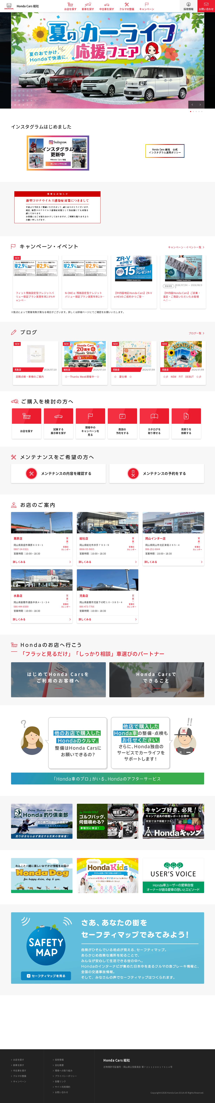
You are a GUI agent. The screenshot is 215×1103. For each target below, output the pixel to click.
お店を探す (73, 9)
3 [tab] (196, 111)
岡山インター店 (156, 567)
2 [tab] (193, 111)
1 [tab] (190, 111)
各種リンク (60, 1081)
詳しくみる (20, 591)
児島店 (84, 649)
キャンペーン (149, 9)
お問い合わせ (206, 9)
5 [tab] (201, 111)
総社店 (84, 567)
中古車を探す (109, 9)
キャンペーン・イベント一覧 (184, 247)
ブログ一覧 (195, 333)
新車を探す (91, 9)
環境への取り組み (63, 1071)
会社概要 (59, 1065)
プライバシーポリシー (66, 1076)
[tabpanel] (107, 60)
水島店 (19, 649)
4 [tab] (199, 111)
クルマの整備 (129, 9)
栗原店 (19, 567)
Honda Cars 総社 (31, 6)
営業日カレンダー (66, 569)
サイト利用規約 (62, 1087)
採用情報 (188, 9)
